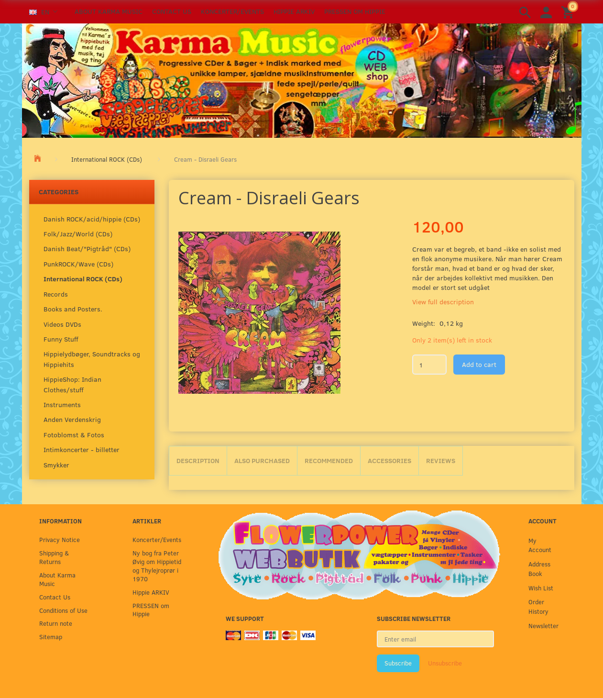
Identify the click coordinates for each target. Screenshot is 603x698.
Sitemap (50, 636)
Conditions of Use (63, 610)
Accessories (389, 460)
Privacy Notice (59, 539)
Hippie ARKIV (294, 11)
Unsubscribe (445, 663)
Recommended (329, 460)
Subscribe (398, 663)
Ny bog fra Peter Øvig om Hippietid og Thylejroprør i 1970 (156, 566)
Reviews (440, 460)
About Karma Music (109, 11)
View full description (443, 301)
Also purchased (262, 460)
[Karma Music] (301, 79)
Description (197, 460)
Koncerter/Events (232, 11)
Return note (55, 623)
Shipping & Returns (54, 557)
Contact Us (171, 11)
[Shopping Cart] (569, 11)
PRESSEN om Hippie (354, 11)
